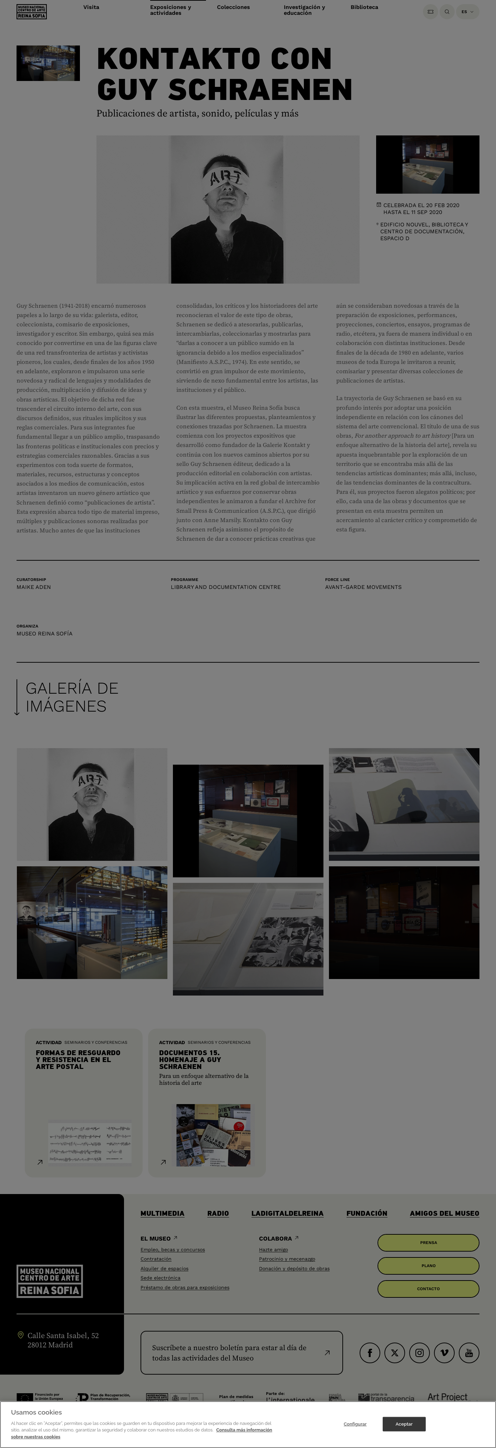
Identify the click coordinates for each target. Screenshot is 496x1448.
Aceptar (404, 1429)
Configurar (355, 1429)
